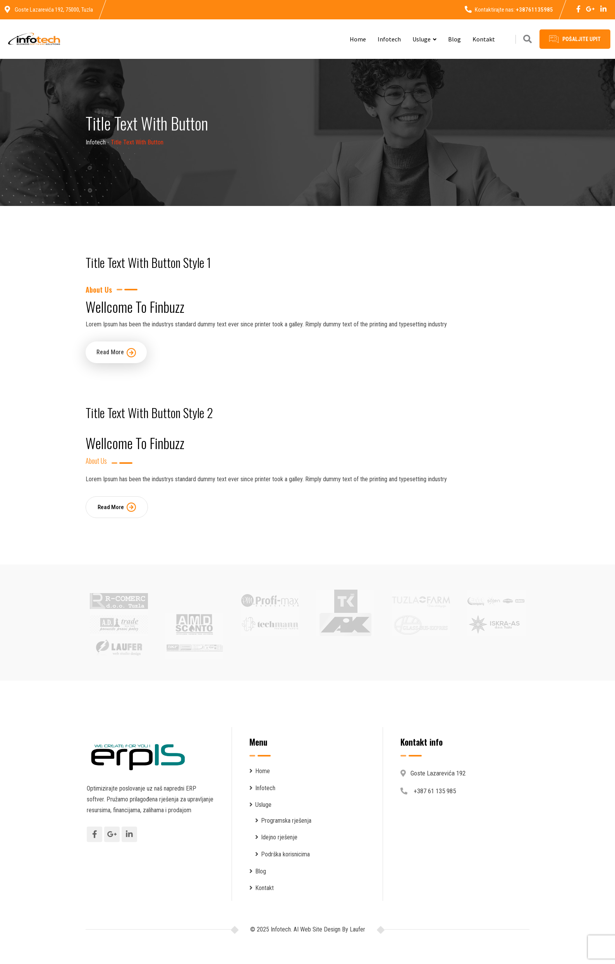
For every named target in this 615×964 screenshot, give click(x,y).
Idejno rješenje (279, 837)
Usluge (421, 39)
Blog (454, 39)
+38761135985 (534, 9)
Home (358, 39)
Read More (116, 352)
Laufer (356, 929)
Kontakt (483, 39)
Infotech (389, 39)
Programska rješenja (286, 820)
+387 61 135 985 (435, 791)
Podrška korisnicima (285, 854)
